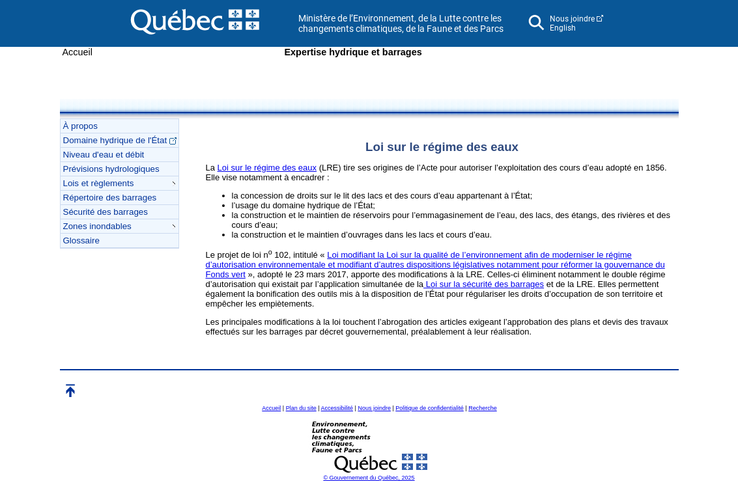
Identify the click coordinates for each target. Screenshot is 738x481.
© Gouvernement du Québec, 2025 (368, 477)
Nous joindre (572, 18)
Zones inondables (119, 226)
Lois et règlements (119, 183)
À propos (80, 126)
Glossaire (81, 240)
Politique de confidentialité (429, 408)
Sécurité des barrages (105, 212)
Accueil (77, 52)
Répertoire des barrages (110, 197)
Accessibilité (337, 408)
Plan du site (301, 408)
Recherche (482, 408)
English (563, 28)
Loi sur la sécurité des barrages (483, 284)
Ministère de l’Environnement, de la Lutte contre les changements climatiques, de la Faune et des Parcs (401, 23)
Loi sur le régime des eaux (267, 167)
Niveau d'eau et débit (104, 154)
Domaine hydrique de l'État (120, 140)
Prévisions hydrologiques (111, 169)
